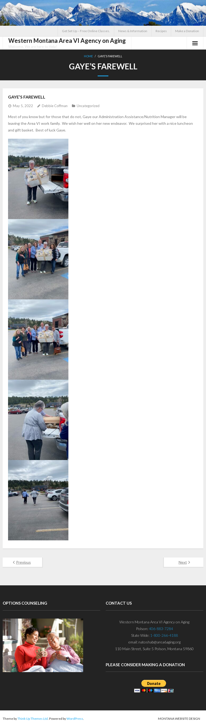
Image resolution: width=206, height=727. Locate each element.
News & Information (132, 31)
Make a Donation (187, 31)
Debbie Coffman (55, 106)
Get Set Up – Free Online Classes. (86, 31)
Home (88, 56)
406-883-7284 (161, 628)
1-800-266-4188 (164, 635)
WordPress (75, 719)
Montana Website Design (179, 719)
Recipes (161, 31)
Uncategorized (88, 106)
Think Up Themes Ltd (32, 719)
